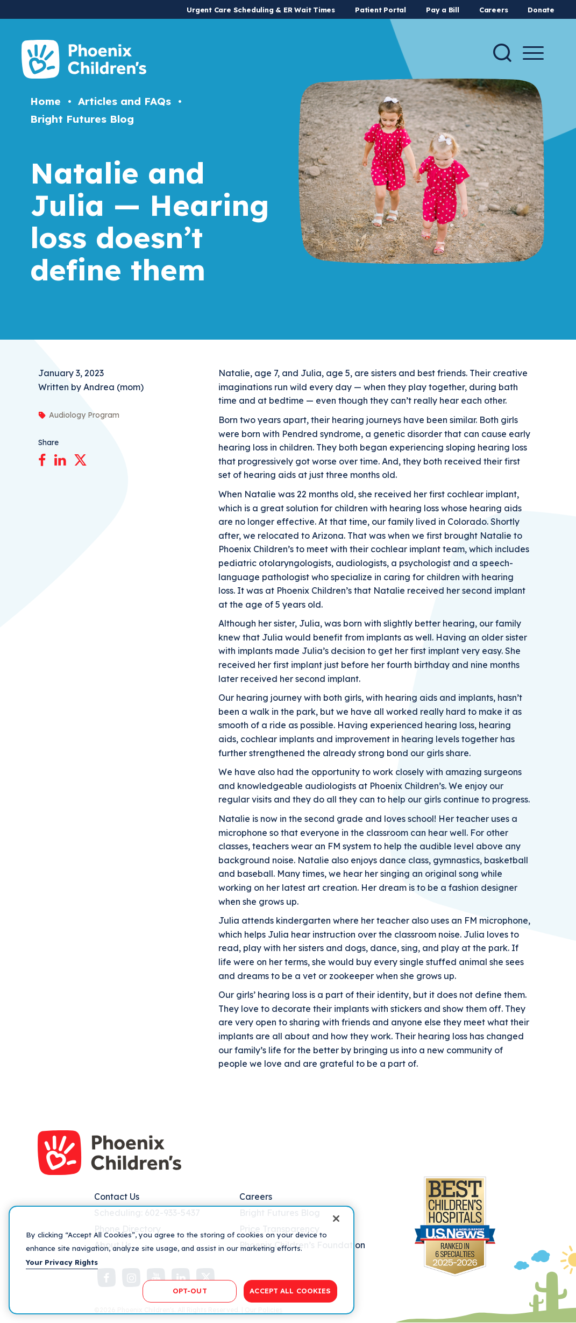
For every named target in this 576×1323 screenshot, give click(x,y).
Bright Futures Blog (82, 118)
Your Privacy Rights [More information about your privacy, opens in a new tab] (62, 1262)
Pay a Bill (442, 9)
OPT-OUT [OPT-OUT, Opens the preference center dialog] (190, 1290)
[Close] (336, 1218)
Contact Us (116, 1196)
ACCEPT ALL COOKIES (290, 1290)
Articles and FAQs (124, 101)
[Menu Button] (533, 53)
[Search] (502, 52)
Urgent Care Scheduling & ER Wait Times (261, 9)
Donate (541, 9)
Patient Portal (380, 9)
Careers (493, 9)
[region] (181, 1260)
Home (45, 101)
